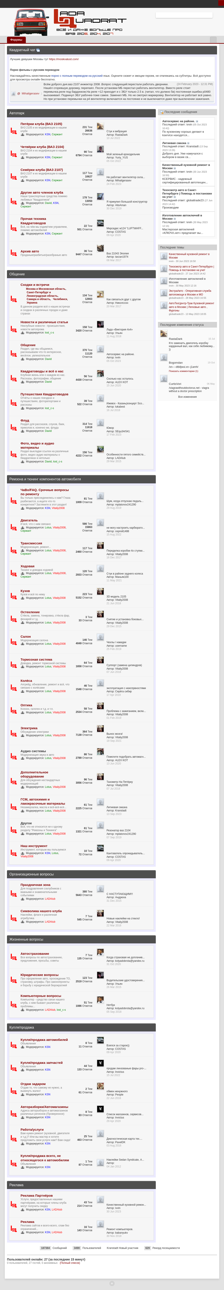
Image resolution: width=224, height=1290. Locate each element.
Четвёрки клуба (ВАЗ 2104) (42, 147)
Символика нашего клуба (41, 911)
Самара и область (38, 299)
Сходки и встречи (35, 284)
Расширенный (215, 15)
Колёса (26, 680)
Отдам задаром (33, 1084)
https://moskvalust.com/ (64, 59)
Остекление (30, 612)
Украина (32, 302)
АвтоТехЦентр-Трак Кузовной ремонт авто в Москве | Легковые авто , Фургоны (191, 307)
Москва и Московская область (45, 288)
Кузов (25, 591)
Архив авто (30, 251)
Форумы (16, 39)
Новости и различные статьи (44, 322)
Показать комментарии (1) (183, 371)
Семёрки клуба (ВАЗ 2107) (42, 170)
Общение (17, 274)
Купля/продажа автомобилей (44, 1040)
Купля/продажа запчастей (42, 1062)
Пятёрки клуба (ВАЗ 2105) (41, 124)
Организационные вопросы (31, 874)
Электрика (29, 728)
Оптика (26, 705)
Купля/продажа (21, 1027)
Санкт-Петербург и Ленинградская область (42, 294)
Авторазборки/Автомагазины (44, 1107)
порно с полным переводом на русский (77, 75)
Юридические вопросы (40, 975)
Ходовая (28, 566)
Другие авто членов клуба (42, 192)
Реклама (16, 1185)
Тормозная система (36, 659)
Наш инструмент (34, 846)
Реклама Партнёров (37, 1195)
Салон (26, 636)
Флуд (25, 420)
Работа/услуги (32, 1129)
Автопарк (16, 113)
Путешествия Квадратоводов (44, 394)
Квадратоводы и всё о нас (42, 371)
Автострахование (35, 953)
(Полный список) (70, 1262)
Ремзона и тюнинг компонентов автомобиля (45, 479)
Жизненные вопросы (26, 939)
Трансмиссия (31, 543)
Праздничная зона (35, 885)
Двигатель (29, 520)
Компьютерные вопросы (41, 996)
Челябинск (60, 299)
